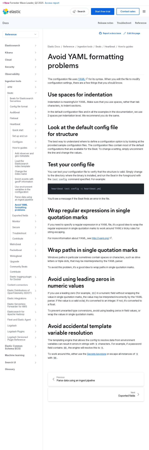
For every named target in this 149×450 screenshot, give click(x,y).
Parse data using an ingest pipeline (24, 198)
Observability (12, 74)
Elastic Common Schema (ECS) (13, 347)
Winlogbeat (16, 256)
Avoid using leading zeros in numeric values (81, 282)
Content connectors (17, 285)
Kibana (9, 52)
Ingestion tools (13, 81)
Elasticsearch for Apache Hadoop (15, 313)
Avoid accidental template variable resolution (79, 329)
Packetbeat (16, 250)
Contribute (17, 238)
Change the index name (21, 172)
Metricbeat (15, 244)
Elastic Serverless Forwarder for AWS (17, 305)
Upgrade (14, 261)
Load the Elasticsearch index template (22, 164)
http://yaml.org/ (100, 238)
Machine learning (14, 355)
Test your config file (71, 164)
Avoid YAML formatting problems (21, 207)
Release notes (105, 22)
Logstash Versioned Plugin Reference (17, 338)
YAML (81, 79)
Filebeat (14, 118)
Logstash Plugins (15, 331)
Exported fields (20, 215)
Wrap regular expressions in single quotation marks (89, 213)
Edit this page (131, 33)
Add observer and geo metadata (24, 154)
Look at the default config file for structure (83, 130)
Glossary (10, 369)
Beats (10, 93)
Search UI (10, 362)
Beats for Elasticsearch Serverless (21, 99)
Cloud (8, 59)
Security (9, 67)
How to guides (19, 147)
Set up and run (19, 136)
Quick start (17, 130)
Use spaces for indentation (80, 94)
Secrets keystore (96, 353)
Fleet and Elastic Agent (19, 319)
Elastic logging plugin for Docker (20, 278)
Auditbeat (15, 112)
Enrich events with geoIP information (24, 180)
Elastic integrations (16, 298)
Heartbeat (15, 124)
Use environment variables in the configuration (23, 189)
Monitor (16, 221)
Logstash (12, 325)
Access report (52, 3)
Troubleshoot (124, 22)
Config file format (19, 106)
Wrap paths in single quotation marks (92, 249)
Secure (16, 227)
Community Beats (18, 266)
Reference (141, 22)
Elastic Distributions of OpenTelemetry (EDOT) (19, 291)
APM (9, 87)
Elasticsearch (12, 45)
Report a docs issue (110, 33)
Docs (5, 22)
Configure (17, 142)
